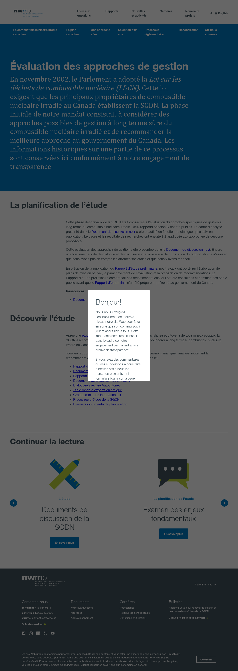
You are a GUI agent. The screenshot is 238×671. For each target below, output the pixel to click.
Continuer (92, 373)
